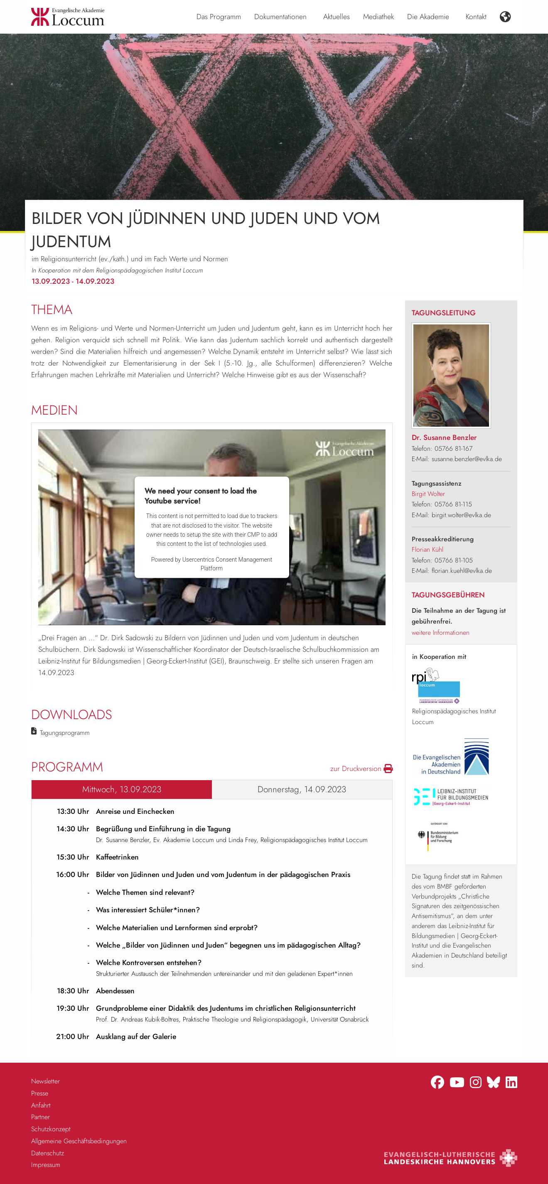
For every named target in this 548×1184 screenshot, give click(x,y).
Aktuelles (336, 16)
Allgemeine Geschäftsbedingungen (79, 1141)
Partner (40, 1117)
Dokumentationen (280, 16)
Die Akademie (428, 16)
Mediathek (378, 16)
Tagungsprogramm (65, 732)
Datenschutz (47, 1153)
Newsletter (45, 1081)
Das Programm (219, 16)
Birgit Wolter (428, 494)
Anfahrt (41, 1105)
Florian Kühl (427, 549)
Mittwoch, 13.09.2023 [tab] (121, 789)
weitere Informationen (440, 632)
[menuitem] (219, 17)
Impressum (45, 1164)
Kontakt (476, 16)
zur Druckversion (361, 768)
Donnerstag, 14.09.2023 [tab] (302, 789)
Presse (39, 1093)
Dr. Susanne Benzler (444, 437)
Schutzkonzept (51, 1129)
